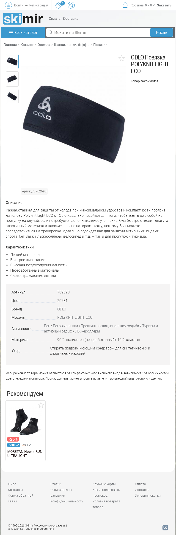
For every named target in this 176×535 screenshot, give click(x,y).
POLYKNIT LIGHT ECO (75, 317)
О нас (12, 484)
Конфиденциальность (66, 501)
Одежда (44, 45)
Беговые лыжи (65, 326)
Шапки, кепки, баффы (71, 45)
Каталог (27, 45)
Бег (47, 326)
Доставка (70, 19)
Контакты (15, 490)
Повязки (100, 45)
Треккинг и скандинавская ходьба (110, 326)
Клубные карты (104, 484)
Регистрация (39, 5)
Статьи (55, 484)
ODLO (61, 309)
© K (31, 528)
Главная (10, 45)
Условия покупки (148, 495)
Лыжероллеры (87, 331)
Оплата (54, 19)
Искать (161, 32)
